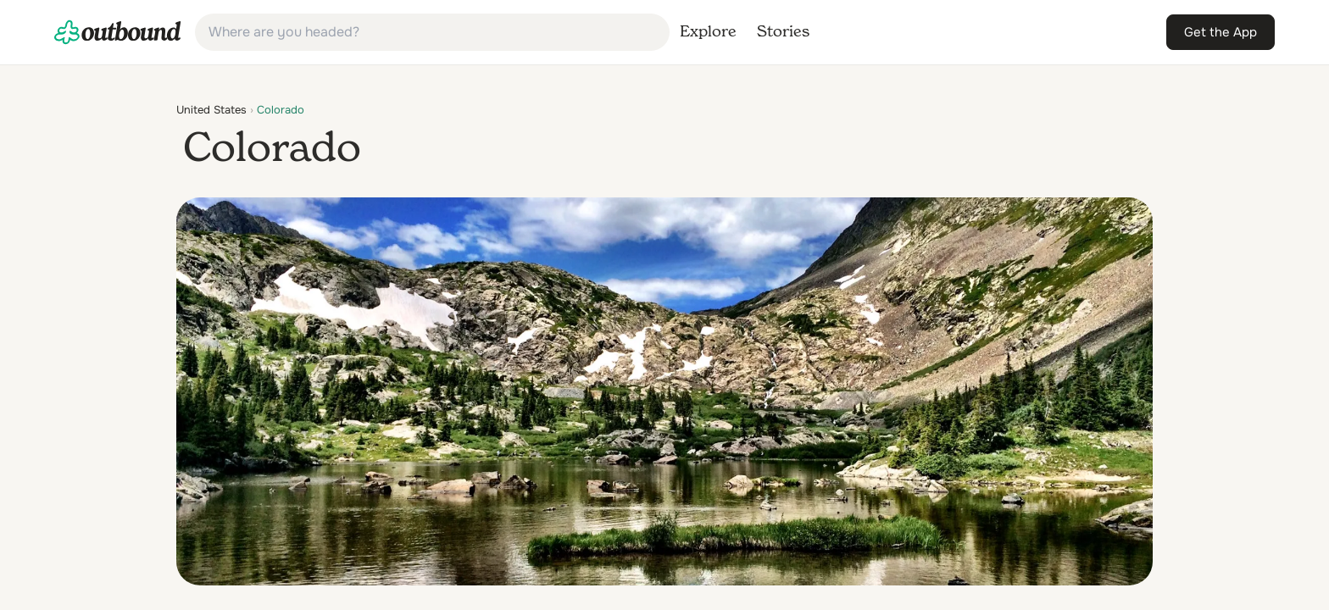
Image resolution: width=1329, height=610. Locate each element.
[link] (117, 32)
